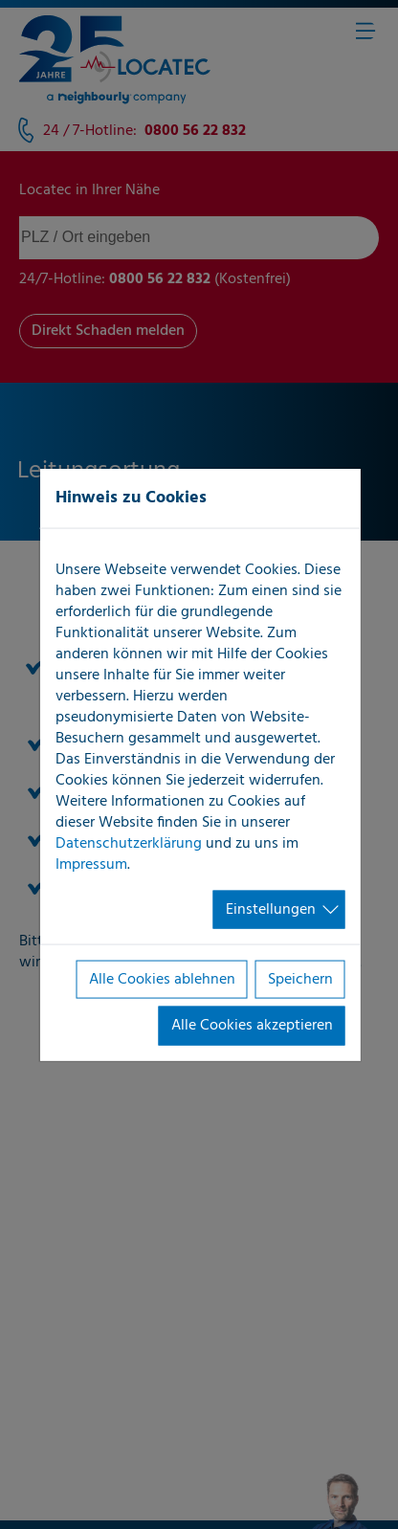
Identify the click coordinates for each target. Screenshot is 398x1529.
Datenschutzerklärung (128, 843)
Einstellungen (271, 909)
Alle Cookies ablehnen (162, 979)
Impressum (91, 864)
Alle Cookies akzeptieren (252, 1025)
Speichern (300, 979)
